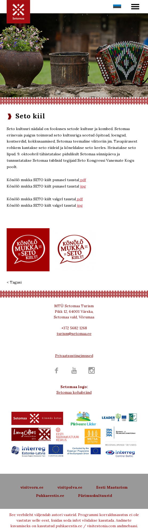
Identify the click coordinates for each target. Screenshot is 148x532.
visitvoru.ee (31, 487)
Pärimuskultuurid (95, 495)
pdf (82, 179)
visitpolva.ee (69, 487)
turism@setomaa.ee (74, 333)
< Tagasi (14, 282)
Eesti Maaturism (112, 487)
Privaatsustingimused (74, 355)
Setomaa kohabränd (74, 392)
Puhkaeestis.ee (50, 495)
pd (78, 199)
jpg (83, 186)
